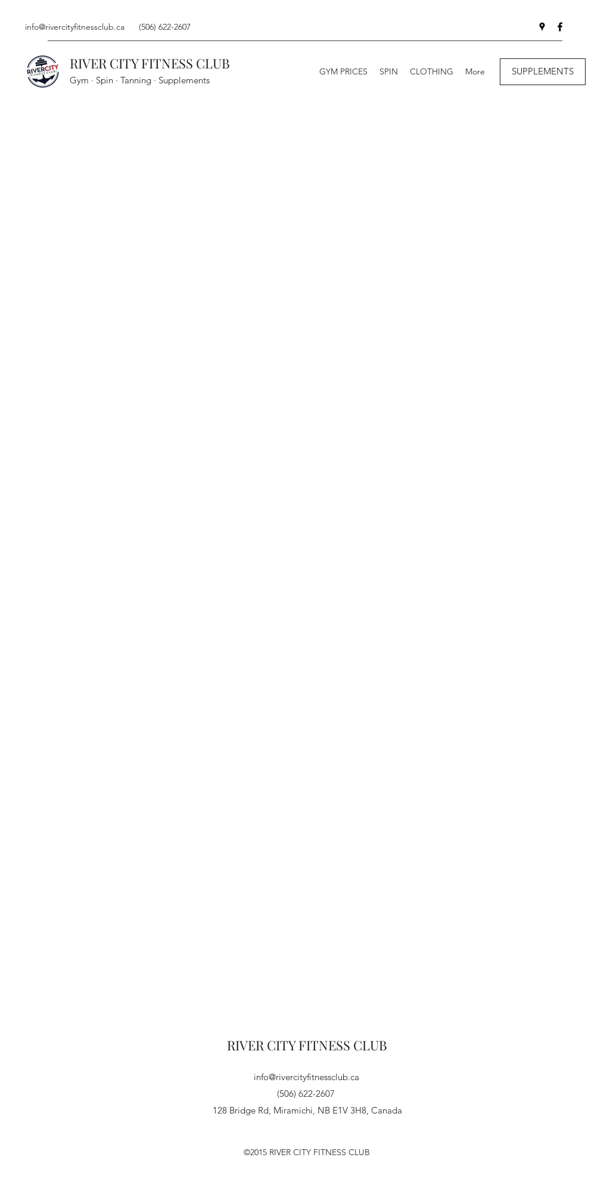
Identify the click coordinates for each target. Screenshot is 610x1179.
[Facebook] (560, 27)
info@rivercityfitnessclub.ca (75, 26)
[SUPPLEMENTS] (543, 71)
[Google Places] (542, 27)
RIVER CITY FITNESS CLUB (150, 63)
